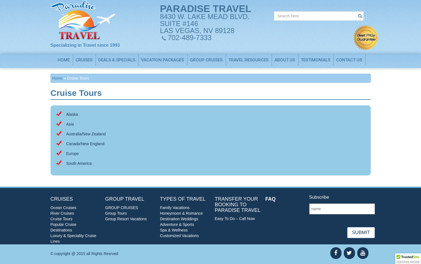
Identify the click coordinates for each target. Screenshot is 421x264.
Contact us (349, 59)
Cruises (84, 59)
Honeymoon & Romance (181, 213)
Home (64, 59)
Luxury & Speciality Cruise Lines (73, 238)
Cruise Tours (61, 219)
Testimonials (315, 59)
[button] (408, 258)
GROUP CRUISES (206, 59)
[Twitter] (349, 253)
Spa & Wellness (174, 230)
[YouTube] (362, 253)
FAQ (270, 199)
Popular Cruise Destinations (64, 227)
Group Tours (116, 213)
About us (284, 59)
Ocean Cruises (64, 207)
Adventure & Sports (177, 224)
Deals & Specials (116, 59)
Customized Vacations (179, 235)
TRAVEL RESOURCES (248, 59)
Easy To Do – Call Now (235, 218)
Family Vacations (175, 207)
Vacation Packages (162, 59)
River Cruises (62, 213)
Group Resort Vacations (126, 219)
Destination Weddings (179, 219)
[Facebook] (336, 253)
